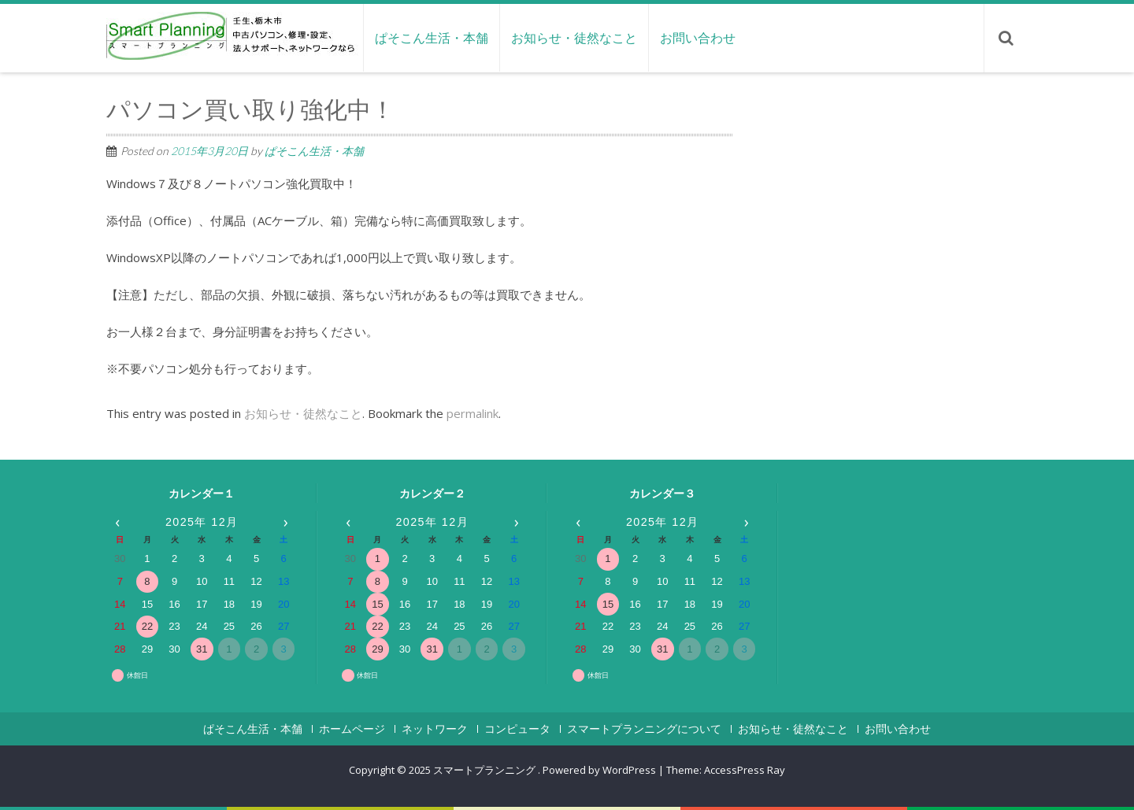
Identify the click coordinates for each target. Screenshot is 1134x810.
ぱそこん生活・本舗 (431, 37)
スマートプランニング (485, 770)
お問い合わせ (698, 37)
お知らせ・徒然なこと (574, 37)
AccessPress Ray (744, 770)
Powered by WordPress (599, 770)
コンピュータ (517, 729)
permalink (472, 413)
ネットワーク (435, 729)
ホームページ (352, 729)
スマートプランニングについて (644, 729)
